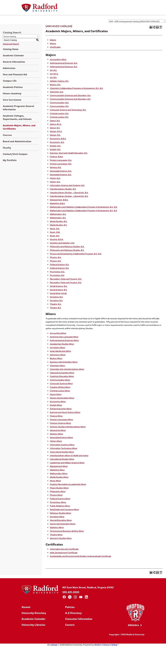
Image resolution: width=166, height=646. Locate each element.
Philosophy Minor (58, 491)
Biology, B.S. (55, 84)
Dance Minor (55, 394)
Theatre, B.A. (55, 303)
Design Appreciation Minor (62, 397)
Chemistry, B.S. (56, 91)
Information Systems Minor (62, 444)
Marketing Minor (57, 469)
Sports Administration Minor (62, 523)
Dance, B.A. (55, 120)
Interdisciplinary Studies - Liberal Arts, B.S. (69, 196)
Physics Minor (56, 494)
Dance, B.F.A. (56, 124)
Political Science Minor (60, 498)
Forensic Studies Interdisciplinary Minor (68, 426)
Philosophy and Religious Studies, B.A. (67, 246)
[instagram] (75, 597)
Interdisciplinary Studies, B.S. (63, 188)
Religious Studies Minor (60, 512)
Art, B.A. (53, 70)
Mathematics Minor (58, 473)
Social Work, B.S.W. (58, 293)
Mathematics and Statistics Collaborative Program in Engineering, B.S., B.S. (83, 210)
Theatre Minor (56, 534)
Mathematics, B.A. (58, 214)
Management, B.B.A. (59, 199)
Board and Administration (17, 141)
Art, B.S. (53, 77)
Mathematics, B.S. (58, 217)
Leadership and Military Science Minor (67, 462)
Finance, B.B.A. (56, 156)
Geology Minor (56, 433)
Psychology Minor (58, 502)
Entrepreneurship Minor (61, 408)
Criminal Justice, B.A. (59, 113)
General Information (14, 61)
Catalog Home (10, 49)
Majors (53, 39)
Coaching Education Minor (62, 376)
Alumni (26, 607)
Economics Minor (58, 401)
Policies (70, 607)
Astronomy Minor (58, 354)
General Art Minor (58, 430)
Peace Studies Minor (59, 487)
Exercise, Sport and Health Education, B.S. (69, 152)
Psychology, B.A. (57, 271)
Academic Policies (13, 87)
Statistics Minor (57, 527)
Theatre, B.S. (55, 307)
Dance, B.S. (55, 127)
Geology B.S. (55, 167)
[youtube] (81, 597)
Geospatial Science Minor (61, 437)
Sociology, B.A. (56, 296)
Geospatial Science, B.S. (60, 174)
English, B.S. (55, 149)
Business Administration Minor (64, 361)
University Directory (34, 613)
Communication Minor (60, 379)
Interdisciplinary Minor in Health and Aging (69, 455)
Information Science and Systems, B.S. (67, 185)
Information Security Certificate (64, 548)
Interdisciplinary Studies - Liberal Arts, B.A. (69, 192)
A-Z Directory (73, 613)
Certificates (55, 46)
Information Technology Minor (63, 448)
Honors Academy (12, 93)
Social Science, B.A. (58, 286)
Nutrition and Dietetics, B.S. (62, 242)
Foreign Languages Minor (61, 419)
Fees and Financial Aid (15, 74)
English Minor (56, 405)
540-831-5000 (70, 591)
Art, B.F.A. (54, 73)
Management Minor (59, 466)
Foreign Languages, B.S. (61, 163)
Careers (70, 624)
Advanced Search (11, 43)
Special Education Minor (61, 520)
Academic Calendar (13, 55)
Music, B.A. (55, 228)
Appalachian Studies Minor (62, 343)
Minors (53, 43)
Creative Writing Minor (60, 387)
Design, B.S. (55, 134)
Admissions (9, 68)
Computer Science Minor (61, 383)
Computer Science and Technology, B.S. (68, 109)
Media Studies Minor (59, 476)
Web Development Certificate (63, 552)
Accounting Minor (58, 333)
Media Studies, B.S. (58, 224)
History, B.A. (55, 178)
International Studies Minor (62, 458)
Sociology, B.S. (56, 300)
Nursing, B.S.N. (56, 239)
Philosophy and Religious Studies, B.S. (67, 250)
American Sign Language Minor (64, 336)
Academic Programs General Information (18, 107)
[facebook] (64, 597)
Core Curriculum (12, 99)
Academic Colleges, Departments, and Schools (17, 117)
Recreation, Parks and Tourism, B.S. (66, 282)
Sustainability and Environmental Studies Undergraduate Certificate (80, 556)
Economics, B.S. (57, 142)
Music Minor (55, 480)
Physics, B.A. (55, 257)
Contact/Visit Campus (15, 153)
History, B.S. (55, 181)
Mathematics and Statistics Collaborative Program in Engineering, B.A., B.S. (83, 206)
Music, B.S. (55, 235)
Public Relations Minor (60, 505)
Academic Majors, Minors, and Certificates (19, 127)
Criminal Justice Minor (60, 390)
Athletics (133, 625)
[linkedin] (86, 597)
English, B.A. (55, 145)
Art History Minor (57, 347)
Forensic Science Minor (60, 423)
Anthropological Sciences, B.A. (64, 62)
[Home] (40, 8)
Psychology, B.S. (57, 275)
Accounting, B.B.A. (58, 59)
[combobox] (137, 21)
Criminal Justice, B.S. (59, 116)
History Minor (56, 440)
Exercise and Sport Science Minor (65, 412)
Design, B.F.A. (56, 131)
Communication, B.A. (59, 102)
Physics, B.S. (55, 260)
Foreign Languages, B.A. (61, 160)
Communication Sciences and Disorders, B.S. (70, 98)
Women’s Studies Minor (61, 538)
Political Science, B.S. (59, 268)
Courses (7, 134)
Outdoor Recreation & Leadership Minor (68, 484)
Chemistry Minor (57, 365)
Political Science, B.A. (59, 264)
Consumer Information (78, 619)
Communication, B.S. (59, 106)
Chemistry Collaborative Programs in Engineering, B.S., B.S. (76, 88)
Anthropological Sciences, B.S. (63, 66)
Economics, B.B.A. (58, 138)
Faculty (7, 147)
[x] (70, 597)
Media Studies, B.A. (58, 221)
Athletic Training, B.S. (59, 80)
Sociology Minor (57, 516)
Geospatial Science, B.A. (61, 170)
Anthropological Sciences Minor (64, 340)
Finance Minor (56, 415)
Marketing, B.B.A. (57, 203)
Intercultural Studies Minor (62, 451)
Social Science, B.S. (58, 289)
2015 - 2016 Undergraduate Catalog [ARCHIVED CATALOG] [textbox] (134, 21)
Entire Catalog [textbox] (10, 36)
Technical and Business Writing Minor (67, 530)
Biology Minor (56, 358)
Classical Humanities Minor (62, 372)
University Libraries (33, 624)
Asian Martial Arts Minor (60, 351)
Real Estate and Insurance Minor (64, 509)
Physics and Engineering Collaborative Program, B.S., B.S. (76, 253)
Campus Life (10, 80)
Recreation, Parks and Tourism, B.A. (66, 278)
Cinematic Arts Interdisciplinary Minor (67, 369)
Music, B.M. (55, 232)
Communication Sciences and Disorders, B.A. (70, 95)
